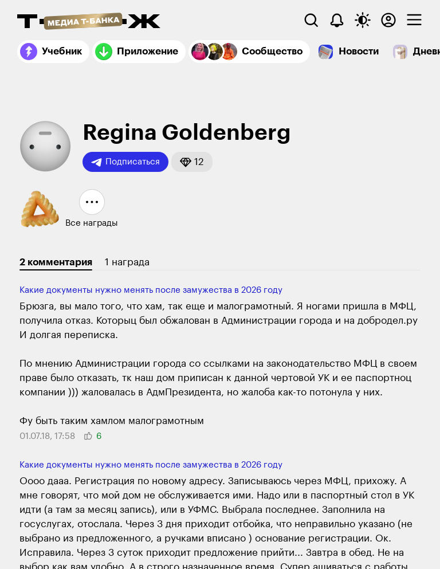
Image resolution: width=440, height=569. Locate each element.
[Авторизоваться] (388, 20)
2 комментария (55, 262)
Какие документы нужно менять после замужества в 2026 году (150, 290)
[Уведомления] (336, 20)
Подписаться (125, 162)
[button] (192, 162)
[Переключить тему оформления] (362, 20)
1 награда (127, 262)
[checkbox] (414, 20)
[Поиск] (311, 20)
